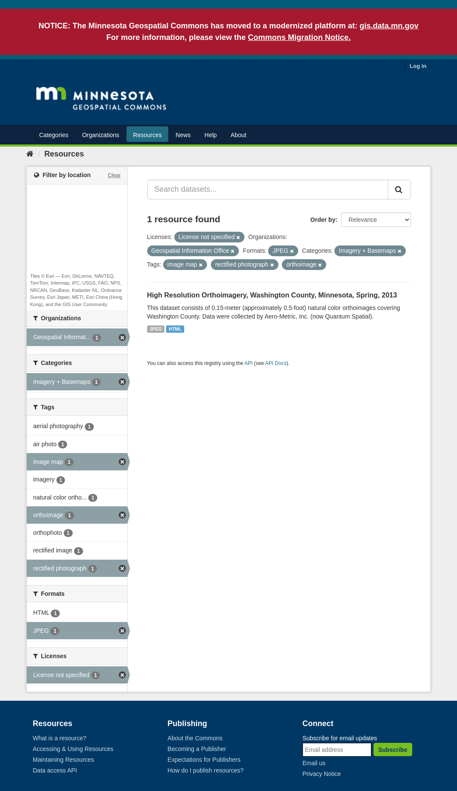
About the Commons (194, 738)
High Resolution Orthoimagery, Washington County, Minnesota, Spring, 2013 (272, 295)
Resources (147, 135)
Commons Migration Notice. (299, 37)
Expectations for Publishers (204, 759)
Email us (314, 763)
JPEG (156, 328)
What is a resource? (59, 738)
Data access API (55, 770)
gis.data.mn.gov (389, 25)
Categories (53, 135)
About (239, 135)
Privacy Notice (322, 773)
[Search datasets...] (268, 189)
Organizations (100, 135)
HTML (175, 328)
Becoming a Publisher (196, 748)
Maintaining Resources (63, 759)
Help (210, 135)
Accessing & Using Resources (73, 748)
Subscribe (393, 749)
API (248, 363)
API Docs (276, 363)
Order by (322, 219)
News (183, 135)
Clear (114, 175)
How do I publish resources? (205, 770)
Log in (418, 66)
